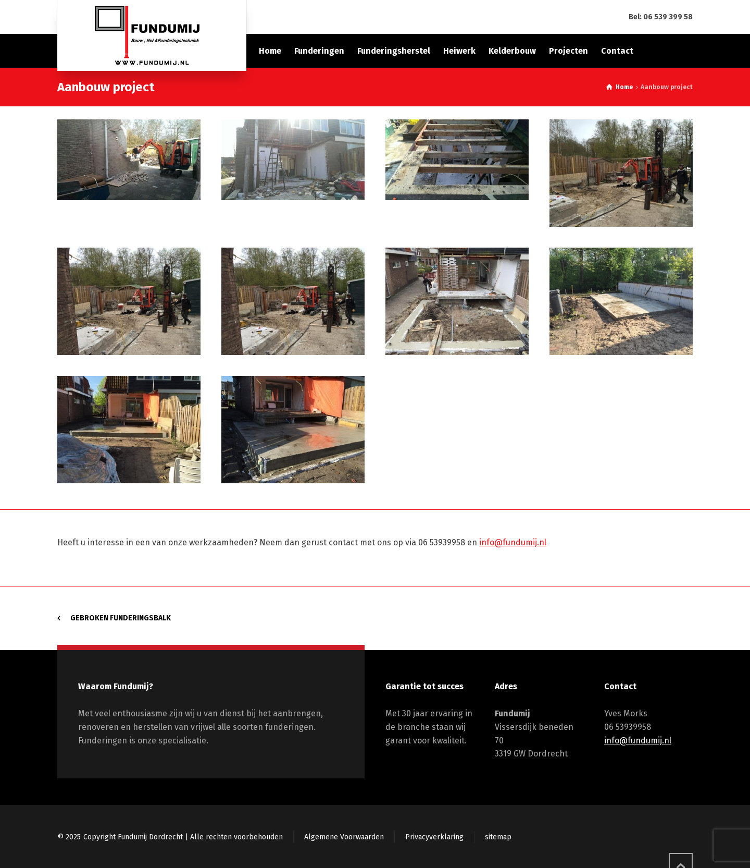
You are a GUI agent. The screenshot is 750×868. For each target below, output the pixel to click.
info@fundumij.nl (512, 542)
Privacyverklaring (434, 837)
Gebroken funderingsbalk (120, 618)
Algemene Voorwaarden (344, 837)
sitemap (498, 837)
